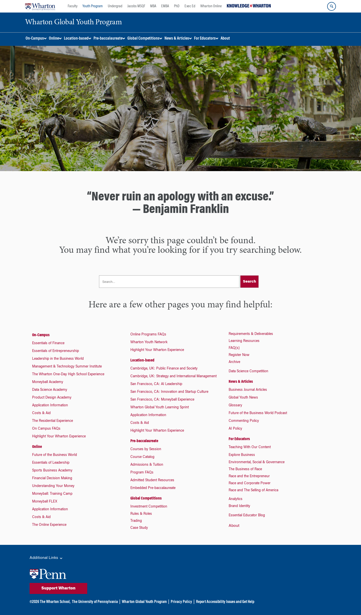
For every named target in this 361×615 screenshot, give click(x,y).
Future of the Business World (54, 455)
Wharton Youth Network (148, 342)
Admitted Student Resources (152, 480)
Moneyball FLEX (44, 502)
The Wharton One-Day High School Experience (68, 374)
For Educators (239, 439)
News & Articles (241, 382)
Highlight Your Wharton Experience (59, 436)
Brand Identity (239, 506)
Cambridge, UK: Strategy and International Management (173, 376)
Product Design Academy (51, 398)
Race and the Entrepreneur (249, 476)
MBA (153, 6)
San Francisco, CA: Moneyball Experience (162, 400)
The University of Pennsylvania (95, 602)
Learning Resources (244, 341)
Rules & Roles (141, 514)
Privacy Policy (181, 602)
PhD (176, 6)
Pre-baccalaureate (144, 441)
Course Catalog (142, 457)
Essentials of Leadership (50, 463)
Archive (234, 362)
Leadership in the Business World (58, 359)
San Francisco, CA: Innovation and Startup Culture (169, 392)
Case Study (139, 528)
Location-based (142, 360)
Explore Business (242, 455)
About (234, 526)
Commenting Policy (244, 421)
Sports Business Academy (52, 470)
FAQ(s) (234, 348)
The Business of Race (245, 469)
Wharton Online (211, 6)
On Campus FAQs (46, 429)
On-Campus (41, 335)
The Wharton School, (55, 602)
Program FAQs (141, 472)
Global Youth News (243, 398)
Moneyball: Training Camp (52, 494)
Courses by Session (145, 449)
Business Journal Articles (248, 390)
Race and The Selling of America (253, 490)
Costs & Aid (41, 413)
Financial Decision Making (52, 478)
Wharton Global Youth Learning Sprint (159, 407)
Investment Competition (148, 507)
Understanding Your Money (53, 486)
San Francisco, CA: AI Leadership (156, 384)
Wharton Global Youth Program (144, 602)
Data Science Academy (49, 390)
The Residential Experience (52, 421)
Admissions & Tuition (146, 465)
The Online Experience (49, 525)
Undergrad (115, 6)
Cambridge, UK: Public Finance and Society (164, 369)
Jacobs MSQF (136, 6)
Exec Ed (190, 6)
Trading (136, 521)
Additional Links (46, 558)
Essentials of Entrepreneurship (55, 351)
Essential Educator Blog (247, 515)
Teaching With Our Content (250, 447)
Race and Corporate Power (249, 483)
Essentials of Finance (48, 343)
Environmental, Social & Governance (257, 462)
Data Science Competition (248, 371)
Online (37, 447)
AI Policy (235, 429)
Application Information (50, 405)
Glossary (235, 405)
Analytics (235, 499)
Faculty (72, 6)
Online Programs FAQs (148, 334)
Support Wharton (58, 588)
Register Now (239, 355)
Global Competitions (146, 499)
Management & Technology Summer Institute (67, 366)
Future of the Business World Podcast (258, 413)
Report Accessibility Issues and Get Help (225, 602)
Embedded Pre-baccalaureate (152, 488)
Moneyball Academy (47, 382)
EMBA (165, 6)
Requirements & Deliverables (251, 334)
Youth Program (92, 6)
